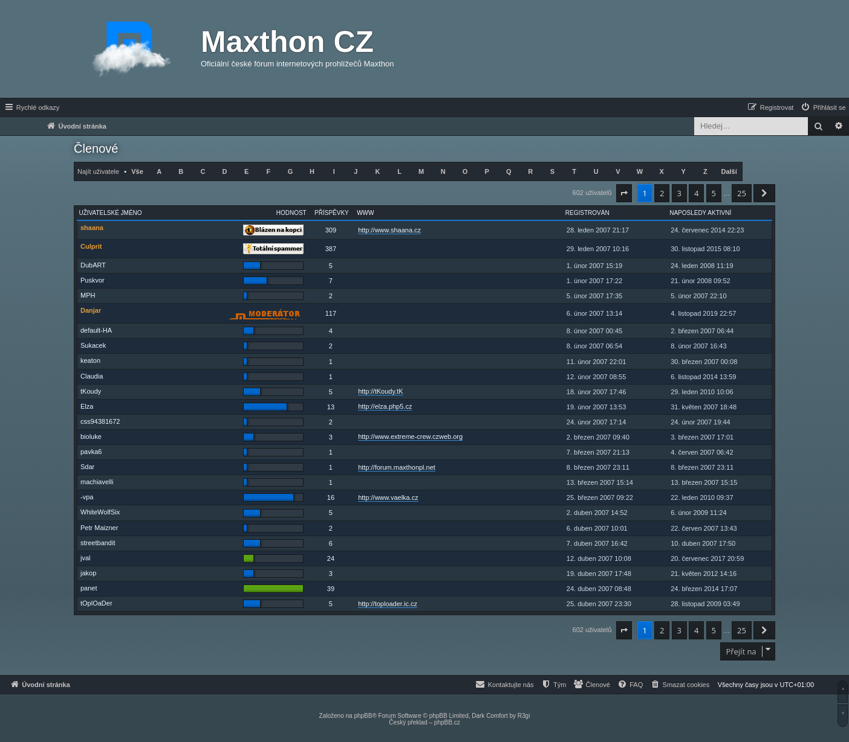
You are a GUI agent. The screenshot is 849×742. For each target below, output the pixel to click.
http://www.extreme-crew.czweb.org (410, 436)
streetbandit (97, 542)
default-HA (96, 330)
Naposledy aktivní (700, 212)
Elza (86, 406)
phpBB (363, 715)
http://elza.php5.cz (385, 406)
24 (330, 558)
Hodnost (291, 212)
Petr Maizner (99, 527)
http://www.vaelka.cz (388, 497)
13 (330, 407)
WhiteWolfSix (100, 512)
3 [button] (679, 193)
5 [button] (714, 193)
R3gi (524, 715)
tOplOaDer (96, 603)
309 (330, 230)
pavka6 (91, 451)
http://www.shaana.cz (389, 230)
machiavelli (96, 481)
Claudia (91, 376)
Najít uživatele (98, 171)
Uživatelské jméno (110, 212)
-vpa (86, 497)
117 (330, 313)
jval (85, 557)
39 (330, 588)
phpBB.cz (447, 722)
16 (330, 497)
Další (729, 171)
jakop (88, 573)
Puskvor (92, 280)
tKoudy (90, 391)
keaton (90, 360)
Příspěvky (331, 212)
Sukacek (93, 345)
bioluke (91, 436)
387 (330, 248)
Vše (137, 171)
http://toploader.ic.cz (387, 603)
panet (88, 588)
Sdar (87, 466)
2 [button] (662, 193)
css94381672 (100, 421)
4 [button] (696, 193)
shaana (91, 227)
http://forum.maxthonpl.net (396, 467)
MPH (87, 295)
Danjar (90, 310)
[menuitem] (823, 107)
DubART (93, 265)
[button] (624, 193)
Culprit (91, 246)
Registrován (587, 212)
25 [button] (741, 193)
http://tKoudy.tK (380, 391)
